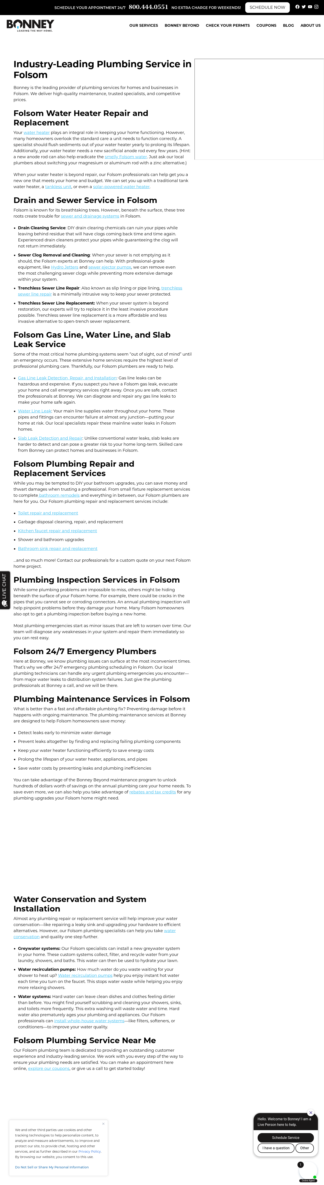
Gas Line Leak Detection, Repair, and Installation (67, 378)
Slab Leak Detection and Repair (50, 438)
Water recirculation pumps (85, 975)
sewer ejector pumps (109, 267)
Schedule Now (267, 7)
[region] (58, 1148)
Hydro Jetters (64, 267)
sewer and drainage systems (90, 216)
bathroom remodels (59, 495)
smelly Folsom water (126, 156)
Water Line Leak (34, 411)
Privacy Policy (90, 1151)
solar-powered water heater (121, 186)
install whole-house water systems (89, 1020)
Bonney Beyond (182, 25)
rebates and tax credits (152, 792)
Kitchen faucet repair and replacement (57, 530)
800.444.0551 (148, 7)
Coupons (266, 25)
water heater (37, 132)
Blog (288, 25)
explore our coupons (49, 1068)
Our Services (143, 25)
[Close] (103, 1123)
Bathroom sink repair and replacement (57, 548)
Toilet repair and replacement (48, 513)
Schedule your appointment (85, 8)
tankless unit (58, 186)
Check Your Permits (228, 25)
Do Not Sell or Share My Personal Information (52, 1167)
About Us (311, 25)
